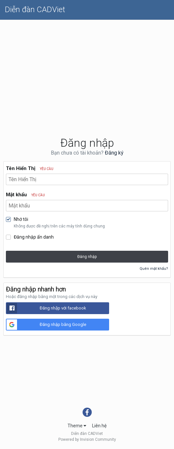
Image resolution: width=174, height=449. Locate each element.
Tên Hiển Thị (29, 168)
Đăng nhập (87, 256)
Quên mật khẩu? (154, 269)
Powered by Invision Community (87, 439)
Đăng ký (114, 153)
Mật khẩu (25, 195)
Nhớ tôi (21, 219)
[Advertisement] (87, 69)
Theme (77, 425)
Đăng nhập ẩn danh (34, 237)
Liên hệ (99, 425)
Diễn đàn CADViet (35, 9)
